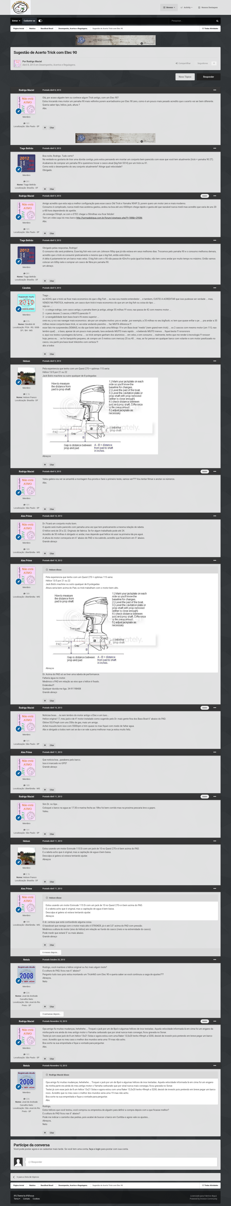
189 (26, 549)
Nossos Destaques (209, 8)
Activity (187, 8)
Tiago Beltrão (26, 148)
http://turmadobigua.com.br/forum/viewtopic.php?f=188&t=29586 (109, 218)
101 (26, 123)
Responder (208, 77)
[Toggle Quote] (47, 569)
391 (26, 181)
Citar (52, 128)
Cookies (36, 1199)
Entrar (16, 21)
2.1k (26, 394)
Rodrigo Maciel (34, 61)
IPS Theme (18, 1196)
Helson (26, 361)
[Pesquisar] (183, 21)
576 (26, 321)
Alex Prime (26, 516)
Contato (26, 1199)
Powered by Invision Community (203, 1199)
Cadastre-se (29, 21)
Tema (17, 1199)
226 (26, 993)
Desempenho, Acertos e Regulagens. (57, 65)
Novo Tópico (185, 77)
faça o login (95, 1149)
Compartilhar (183, 63)
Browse (169, 8)
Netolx (26, 959)
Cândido (26, 288)
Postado (52, 90)
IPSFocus (30, 1196)
